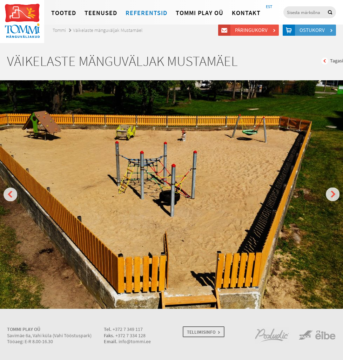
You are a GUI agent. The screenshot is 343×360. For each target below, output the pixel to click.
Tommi (59, 30)
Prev (10, 194)
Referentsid (146, 13)
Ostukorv (313, 30)
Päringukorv (252, 30)
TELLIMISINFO (201, 332)
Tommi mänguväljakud (22, 21)
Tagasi (336, 60)
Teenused (101, 13)
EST (269, 6)
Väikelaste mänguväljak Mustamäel (107, 30)
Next (332, 194)
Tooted (63, 13)
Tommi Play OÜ (199, 13)
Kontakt (246, 13)
